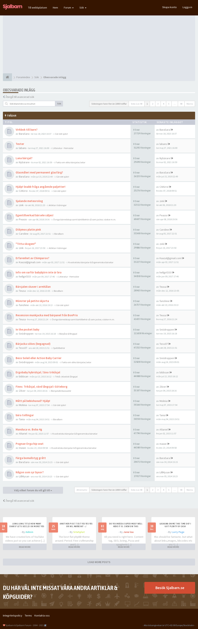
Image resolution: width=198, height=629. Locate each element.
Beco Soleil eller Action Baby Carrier (38, 358)
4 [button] (163, 103)
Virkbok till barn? (27, 129)
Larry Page (178, 532)
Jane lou (128, 532)
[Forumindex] (7, 77)
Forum (69, 7)
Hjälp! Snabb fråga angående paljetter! (40, 187)
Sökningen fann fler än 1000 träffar (109, 103)
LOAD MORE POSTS (99, 562)
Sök (82, 7)
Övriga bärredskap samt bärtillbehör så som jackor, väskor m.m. (84, 219)
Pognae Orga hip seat (30, 444)
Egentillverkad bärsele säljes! (34, 215)
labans (22, 148)
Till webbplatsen (37, 7)
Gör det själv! (61, 133)
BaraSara (24, 133)
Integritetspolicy (12, 615)
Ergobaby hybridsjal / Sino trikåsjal (38, 372)
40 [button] (181, 103)
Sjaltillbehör (59, 348)
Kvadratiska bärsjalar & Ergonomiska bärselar (90, 262)
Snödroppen (26, 333)
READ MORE (25, 546)
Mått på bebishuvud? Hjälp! (33, 401)
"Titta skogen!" (26, 244)
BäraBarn (59, 233)
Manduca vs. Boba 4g (29, 429)
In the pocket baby (27, 329)
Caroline (23, 233)
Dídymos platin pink (28, 229)
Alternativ (82, 489)
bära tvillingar (25, 415)
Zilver (22, 390)
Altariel (23, 433)
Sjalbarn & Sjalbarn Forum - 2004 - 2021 (25, 625)
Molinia (23, 405)
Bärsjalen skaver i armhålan (33, 286)
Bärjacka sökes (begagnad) (33, 344)
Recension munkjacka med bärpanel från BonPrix (47, 315)
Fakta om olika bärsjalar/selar (70, 162)
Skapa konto (169, 7)
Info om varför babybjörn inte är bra (38, 272)
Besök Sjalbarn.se (169, 587)
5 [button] (168, 103)
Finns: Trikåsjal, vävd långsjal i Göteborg (41, 386)
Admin (29, 532)
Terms (28, 615)
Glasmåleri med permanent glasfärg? (39, 172)
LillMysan (24, 476)
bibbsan (23, 376)
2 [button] (152, 103)
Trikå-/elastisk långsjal (66, 376)
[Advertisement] (99, 44)
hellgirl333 (25, 276)
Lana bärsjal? (24, 158)
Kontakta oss (42, 615)
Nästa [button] (190, 103)
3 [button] (158, 103)
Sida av (136, 103)
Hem (55, 7)
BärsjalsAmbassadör (61, 390)
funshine (24, 305)
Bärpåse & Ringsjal (68, 333)
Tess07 (23, 348)
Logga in (187, 7)
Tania (22, 419)
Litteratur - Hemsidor (63, 148)
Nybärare (24, 162)
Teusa (22, 291)
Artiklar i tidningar (58, 205)
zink (21, 205)
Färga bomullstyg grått (31, 458)
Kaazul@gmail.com (30, 262)
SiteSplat (79, 532)
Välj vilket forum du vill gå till (33, 490)
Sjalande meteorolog (29, 201)
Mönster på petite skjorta (32, 301)
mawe (22, 448)
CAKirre (23, 191)
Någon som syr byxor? (30, 472)
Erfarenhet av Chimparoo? (32, 258)
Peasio (23, 219)
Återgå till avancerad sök (19, 97)
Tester (20, 144)
